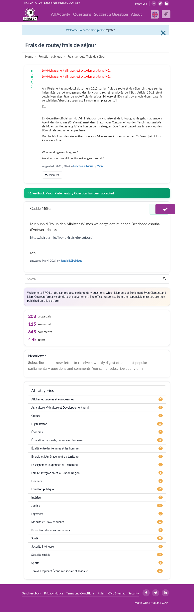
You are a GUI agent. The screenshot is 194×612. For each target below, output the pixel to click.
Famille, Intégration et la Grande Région (55, 473)
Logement (37, 513)
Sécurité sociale (40, 554)
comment (53, 174)
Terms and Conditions (80, 593)
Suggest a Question (111, 14)
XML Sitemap (116, 593)
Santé (34, 538)
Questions (82, 14)
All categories (42, 390)
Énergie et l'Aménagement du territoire (54, 456)
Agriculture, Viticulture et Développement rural (60, 407)
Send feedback (31, 593)
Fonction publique (83, 166)
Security (133, 593)
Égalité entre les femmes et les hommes (55, 448)
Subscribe (36, 362)
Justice (35, 505)
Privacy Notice (53, 593)
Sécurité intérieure (42, 546)
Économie (37, 432)
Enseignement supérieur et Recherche (54, 464)
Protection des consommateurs (50, 530)
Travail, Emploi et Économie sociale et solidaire (59, 571)
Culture (35, 415)
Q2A (165, 602)
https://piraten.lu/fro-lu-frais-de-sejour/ (61, 237)
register (110, 30)
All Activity (60, 14)
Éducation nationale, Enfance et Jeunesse (56, 440)
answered (35, 260)
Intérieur (36, 497)
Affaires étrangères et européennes (52, 399)
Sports (35, 563)
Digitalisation (39, 424)
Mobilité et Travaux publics (47, 522)
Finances (36, 481)
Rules (101, 593)
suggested (48, 166)
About (136, 14)
